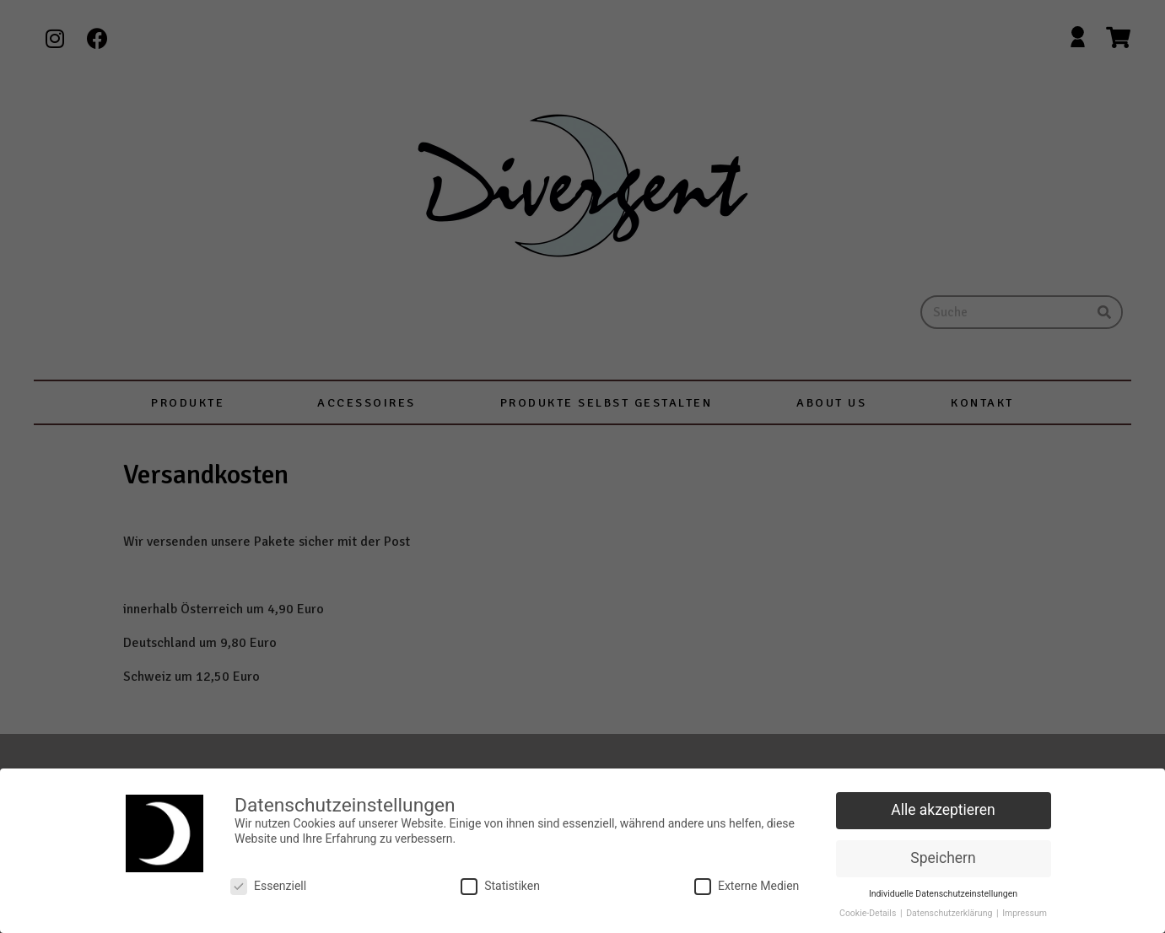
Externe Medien (746, 883)
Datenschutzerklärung (950, 908)
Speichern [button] (942, 853)
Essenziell (268, 883)
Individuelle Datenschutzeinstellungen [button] (943, 889)
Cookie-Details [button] (868, 908)
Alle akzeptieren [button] (943, 806)
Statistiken (500, 883)
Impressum (1024, 908)
